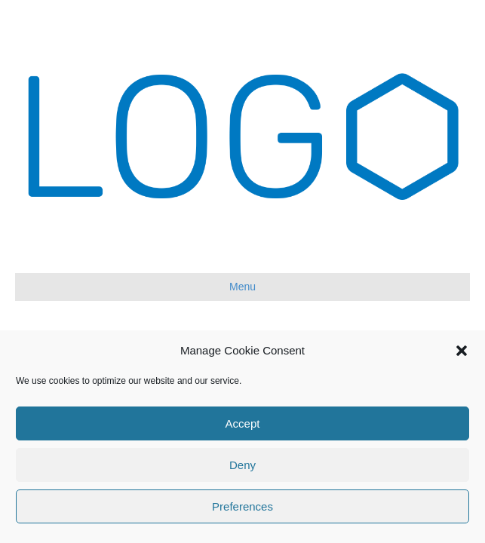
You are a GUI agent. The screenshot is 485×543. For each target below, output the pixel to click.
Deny (242, 465)
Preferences (242, 506)
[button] (461, 350)
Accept (243, 423)
